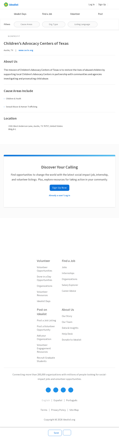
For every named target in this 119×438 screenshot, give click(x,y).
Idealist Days (20, 14)
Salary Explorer (70, 285)
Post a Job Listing (46, 320)
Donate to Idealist (71, 339)
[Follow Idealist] (48, 389)
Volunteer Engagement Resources (44, 348)
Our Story (67, 316)
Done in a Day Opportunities (44, 278)
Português (71, 400)
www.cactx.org (26, 50)
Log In (92, 4)
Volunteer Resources (42, 293)
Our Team (67, 322)
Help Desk (67, 334)
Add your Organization (44, 337)
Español (58, 400)
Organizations (44, 286)
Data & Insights (70, 328)
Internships (68, 273)
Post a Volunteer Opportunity (46, 328)
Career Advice (69, 291)
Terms (43, 410)
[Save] (55, 433)
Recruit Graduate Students (46, 359)
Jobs (64, 267)
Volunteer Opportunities (44, 269)
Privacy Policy (58, 410)
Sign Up (102, 4)
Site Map (74, 410)
